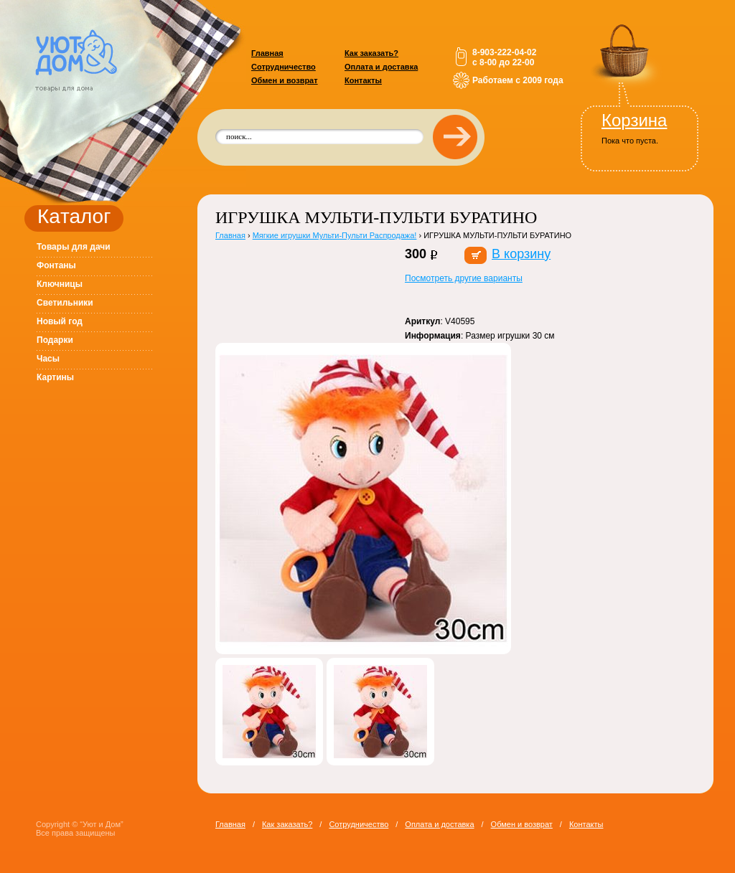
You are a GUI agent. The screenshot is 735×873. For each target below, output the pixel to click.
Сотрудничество (283, 66)
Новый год (60, 321)
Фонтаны (56, 265)
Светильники (65, 303)
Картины (55, 377)
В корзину (521, 254)
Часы (48, 359)
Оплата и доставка (381, 66)
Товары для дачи (74, 247)
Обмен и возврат (284, 80)
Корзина (634, 120)
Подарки (55, 340)
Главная (267, 53)
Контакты (363, 80)
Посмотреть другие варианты (464, 278)
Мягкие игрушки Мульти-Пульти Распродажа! (335, 235)
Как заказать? (371, 53)
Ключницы (60, 284)
